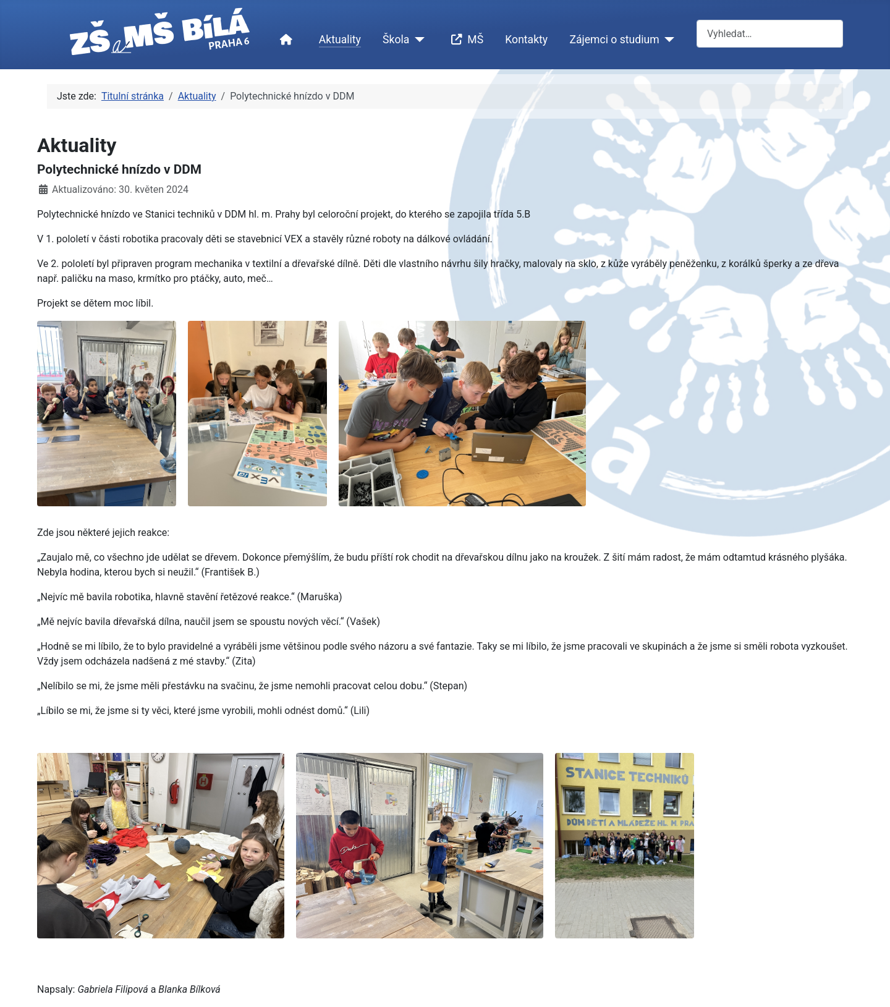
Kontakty (526, 39)
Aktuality (340, 39)
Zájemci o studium (614, 39)
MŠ (464, 39)
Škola (396, 39)
